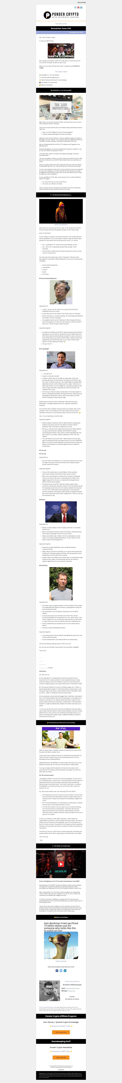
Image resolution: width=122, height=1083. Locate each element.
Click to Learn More (61, 1032)
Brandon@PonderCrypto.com (72, 988)
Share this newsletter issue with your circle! (61, 967)
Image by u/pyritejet (61, 961)
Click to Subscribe (61, 1057)
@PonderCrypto (71, 991)
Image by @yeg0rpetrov (61, 224)
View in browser (82, 2)
